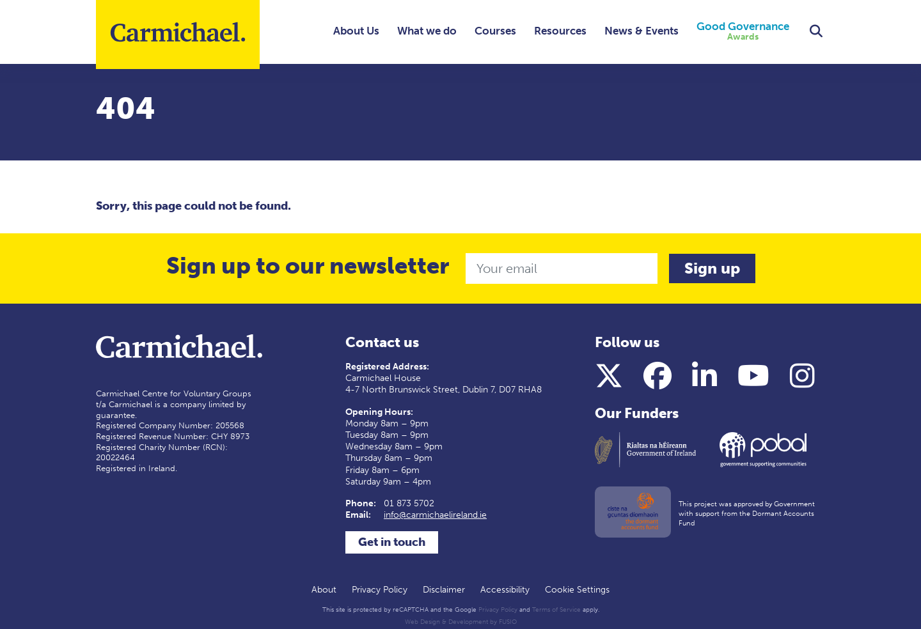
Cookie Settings (577, 589)
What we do (427, 30)
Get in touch (391, 542)
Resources (560, 30)
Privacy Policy (379, 589)
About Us (356, 30)
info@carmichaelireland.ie (435, 514)
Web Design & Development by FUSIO (461, 622)
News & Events (641, 30)
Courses (495, 30)
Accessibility (505, 589)
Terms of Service (556, 610)
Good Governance (743, 31)
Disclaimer (444, 589)
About (323, 589)
